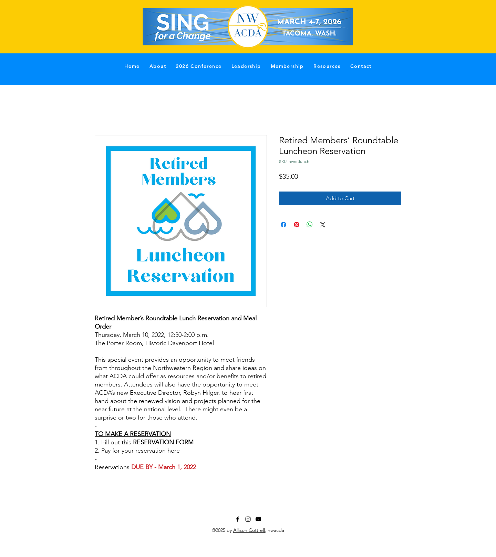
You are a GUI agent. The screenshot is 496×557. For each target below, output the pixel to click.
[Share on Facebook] (283, 224)
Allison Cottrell (249, 530)
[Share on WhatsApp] (310, 224)
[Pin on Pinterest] (296, 224)
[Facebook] (237, 519)
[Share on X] (323, 224)
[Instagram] (248, 519)
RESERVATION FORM (163, 442)
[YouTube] (258, 519)
